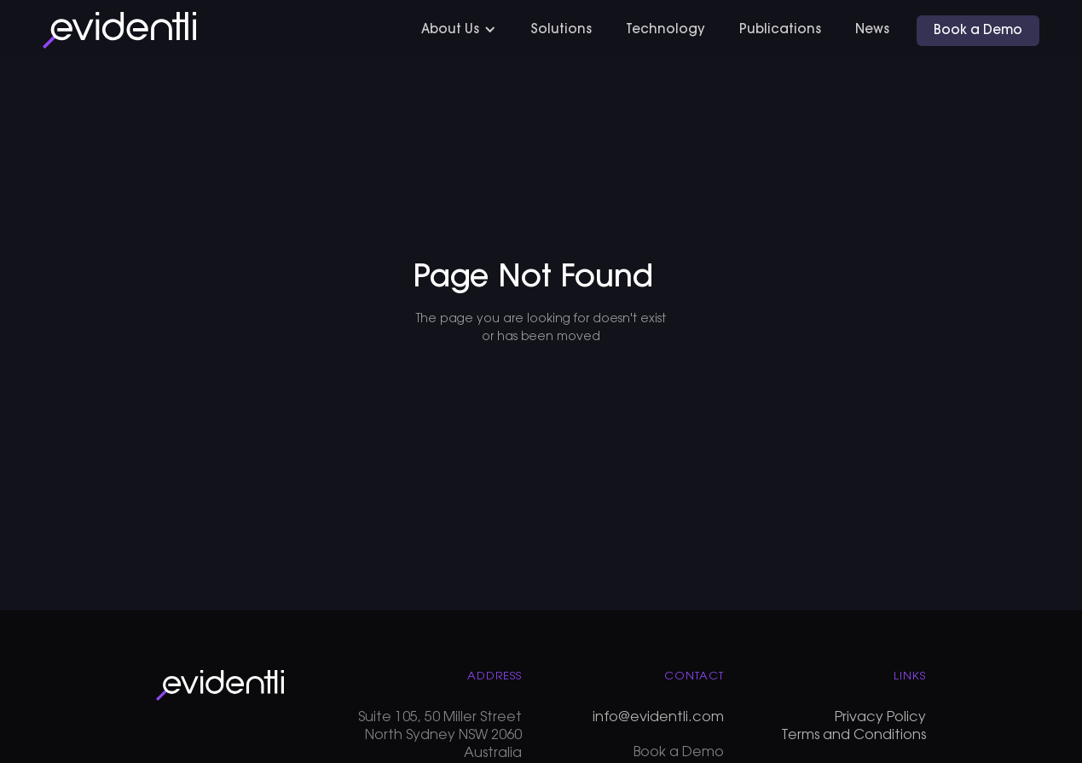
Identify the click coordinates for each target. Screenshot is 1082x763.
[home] (119, 30)
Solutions (561, 30)
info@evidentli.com (658, 718)
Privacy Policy (880, 718)
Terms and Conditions (853, 736)
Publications (780, 30)
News (872, 30)
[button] (458, 30)
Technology (665, 30)
